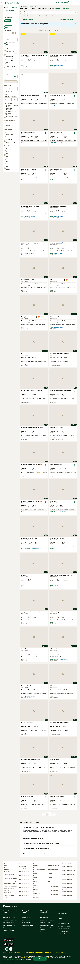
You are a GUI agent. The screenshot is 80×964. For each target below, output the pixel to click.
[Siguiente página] (54, 814)
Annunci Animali (49, 952)
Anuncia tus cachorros (64, 928)
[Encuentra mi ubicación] (15, 76)
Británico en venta (26, 917)
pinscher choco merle (9, 895)
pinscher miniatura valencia (24, 896)
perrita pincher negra (9, 898)
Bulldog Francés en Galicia (47, 925)
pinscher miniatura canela (9, 875)
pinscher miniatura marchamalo (38, 892)
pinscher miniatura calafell (53, 880)
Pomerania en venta (8, 922)
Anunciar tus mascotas (64, 926)
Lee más (74, 16)
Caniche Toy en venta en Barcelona (46, 928)
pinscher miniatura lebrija (67, 884)
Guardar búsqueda (27, 19)
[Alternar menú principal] (1, 2)
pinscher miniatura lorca (54, 883)
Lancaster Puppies (60, 952)
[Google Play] (9, 939)
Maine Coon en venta (27, 925)
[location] (11, 76)
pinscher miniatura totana (67, 896)
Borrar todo (14, 7)
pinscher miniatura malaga (38, 884)
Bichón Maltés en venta (9, 917)
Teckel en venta (7, 928)
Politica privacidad (63, 915)
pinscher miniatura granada (53, 895)
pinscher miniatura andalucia (38, 864)
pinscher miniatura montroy (53, 891)
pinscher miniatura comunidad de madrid (39, 868)
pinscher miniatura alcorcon (38, 880)
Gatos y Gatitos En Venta (28, 911)
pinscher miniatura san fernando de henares (54, 864)
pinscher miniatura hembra (24, 872)
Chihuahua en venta (8, 915)
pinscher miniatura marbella (67, 867)
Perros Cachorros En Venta (10, 911)
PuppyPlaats (30, 952)
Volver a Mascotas (9, 10)
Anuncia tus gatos (63, 931)
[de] (7, 99)
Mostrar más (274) (13, 69)
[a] (14, 99)
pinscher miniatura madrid (38, 876)
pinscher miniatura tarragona (38, 888)
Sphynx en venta (26, 920)
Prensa (60, 921)
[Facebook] (6, 949)
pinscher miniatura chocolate (9, 889)
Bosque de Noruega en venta (29, 915)
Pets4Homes (17, 952)
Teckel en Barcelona (45, 915)
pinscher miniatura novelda (53, 872)
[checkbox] (4, 43)
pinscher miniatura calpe (69, 863)
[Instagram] (11, 949)
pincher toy (7, 871)
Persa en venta (26, 928)
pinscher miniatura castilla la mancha (24, 888)
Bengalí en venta (26, 922)
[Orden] (67, 19)
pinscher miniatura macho (24, 876)
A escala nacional (62, 8)
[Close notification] (75, 24)
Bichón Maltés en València (47, 920)
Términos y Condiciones (26, 957)
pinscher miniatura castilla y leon (24, 884)
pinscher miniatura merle (10, 878)
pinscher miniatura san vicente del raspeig (54, 868)
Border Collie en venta (9, 925)
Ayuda (60, 918)
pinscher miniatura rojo (10, 881)
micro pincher (22, 866)
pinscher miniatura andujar (53, 876)
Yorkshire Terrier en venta (10, 920)
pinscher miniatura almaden (67, 892)
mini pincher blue (23, 869)
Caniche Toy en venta (8, 930)
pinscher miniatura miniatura (9, 868)
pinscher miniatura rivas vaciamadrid (68, 871)
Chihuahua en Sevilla (45, 922)
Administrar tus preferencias (10, 959)
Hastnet (24, 952)
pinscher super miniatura (25, 863)
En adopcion (8, 24)
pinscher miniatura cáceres (24, 892)
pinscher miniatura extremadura (24, 880)
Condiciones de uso (63, 923)
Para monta (8, 27)
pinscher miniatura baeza (69, 877)
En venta (7, 20)
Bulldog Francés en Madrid (47, 917)
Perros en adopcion (45, 932)
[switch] (14, 33)
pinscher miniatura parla (68, 874)
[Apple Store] (9, 944)
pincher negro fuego (9, 883)
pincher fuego (7, 892)
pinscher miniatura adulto (9, 864)
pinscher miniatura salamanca (53, 887)
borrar (15, 36)
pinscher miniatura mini (10, 886)
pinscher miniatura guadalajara (67, 888)
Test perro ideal (62, 934)
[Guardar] (46, 55)
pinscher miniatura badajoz (38, 872)
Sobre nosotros (62, 913)
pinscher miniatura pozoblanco (38, 896)
